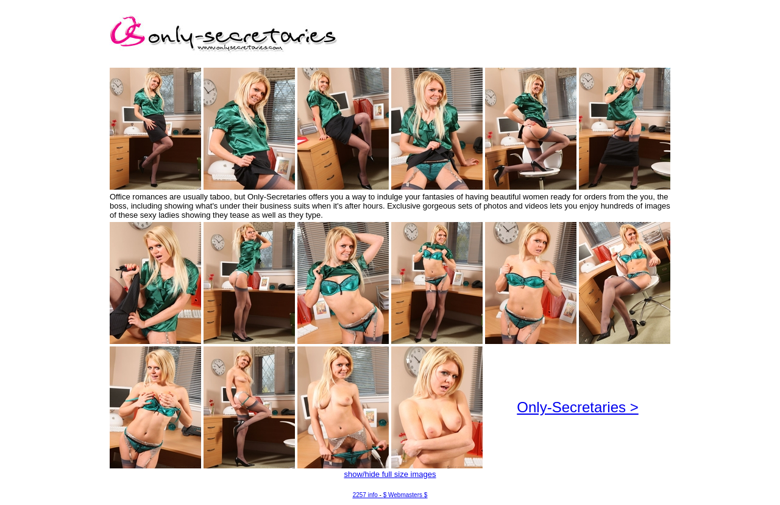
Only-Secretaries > (577, 407)
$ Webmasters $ (405, 495)
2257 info (365, 495)
